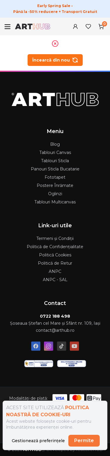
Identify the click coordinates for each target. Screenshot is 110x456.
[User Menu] (75, 26)
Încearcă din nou (55, 60)
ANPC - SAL (55, 279)
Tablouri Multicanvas (55, 202)
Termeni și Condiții (55, 238)
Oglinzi (55, 193)
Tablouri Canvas (55, 152)
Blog (55, 144)
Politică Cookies (55, 255)
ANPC (55, 271)
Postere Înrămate (55, 185)
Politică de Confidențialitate (55, 246)
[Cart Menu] (101, 26)
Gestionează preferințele (38, 440)
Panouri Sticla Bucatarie (55, 169)
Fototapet (55, 177)
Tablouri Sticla (55, 160)
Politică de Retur (55, 263)
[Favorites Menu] (88, 26)
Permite (84, 440)
